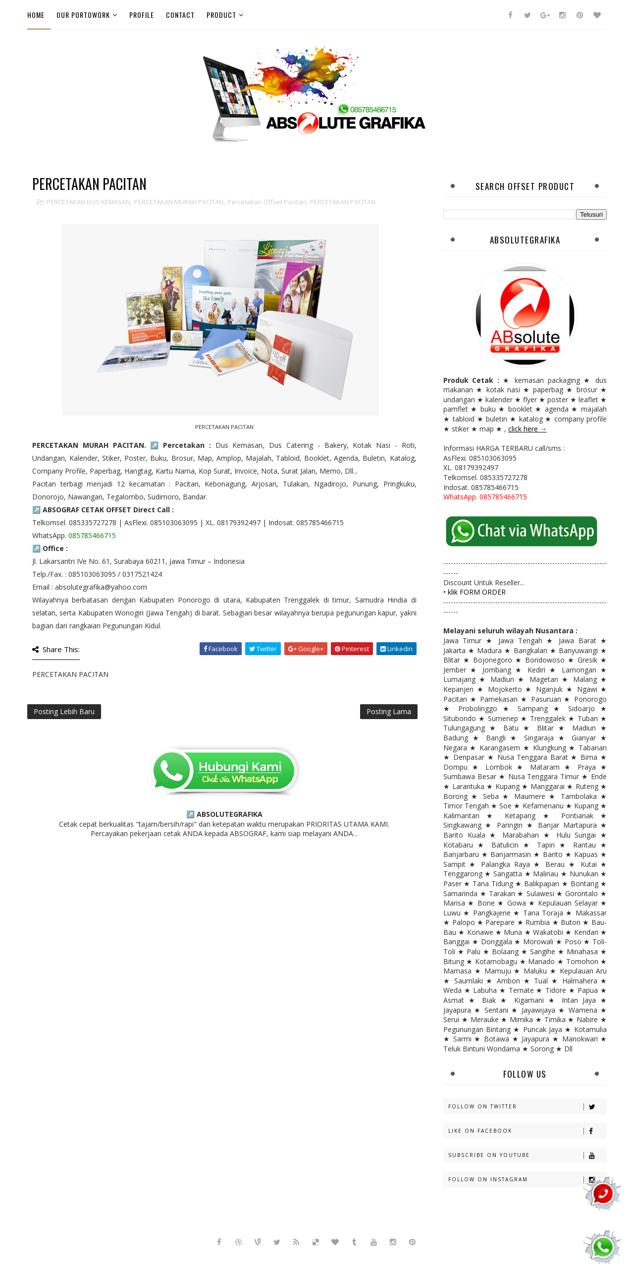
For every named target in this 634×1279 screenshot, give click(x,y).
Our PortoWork (83, 14)
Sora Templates (278, 1259)
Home (36, 14)
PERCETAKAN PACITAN (342, 201)
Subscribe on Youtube (527, 1155)
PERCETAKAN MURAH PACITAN (178, 201)
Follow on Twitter (527, 1106)
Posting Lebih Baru (64, 711)
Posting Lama (389, 711)
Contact (180, 14)
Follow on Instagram (527, 1179)
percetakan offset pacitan (266, 201)
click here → (527, 428)
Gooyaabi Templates (385, 1259)
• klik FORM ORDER (474, 592)
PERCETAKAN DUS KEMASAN (88, 201)
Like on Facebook (527, 1131)
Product (221, 14)
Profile (141, 14)
